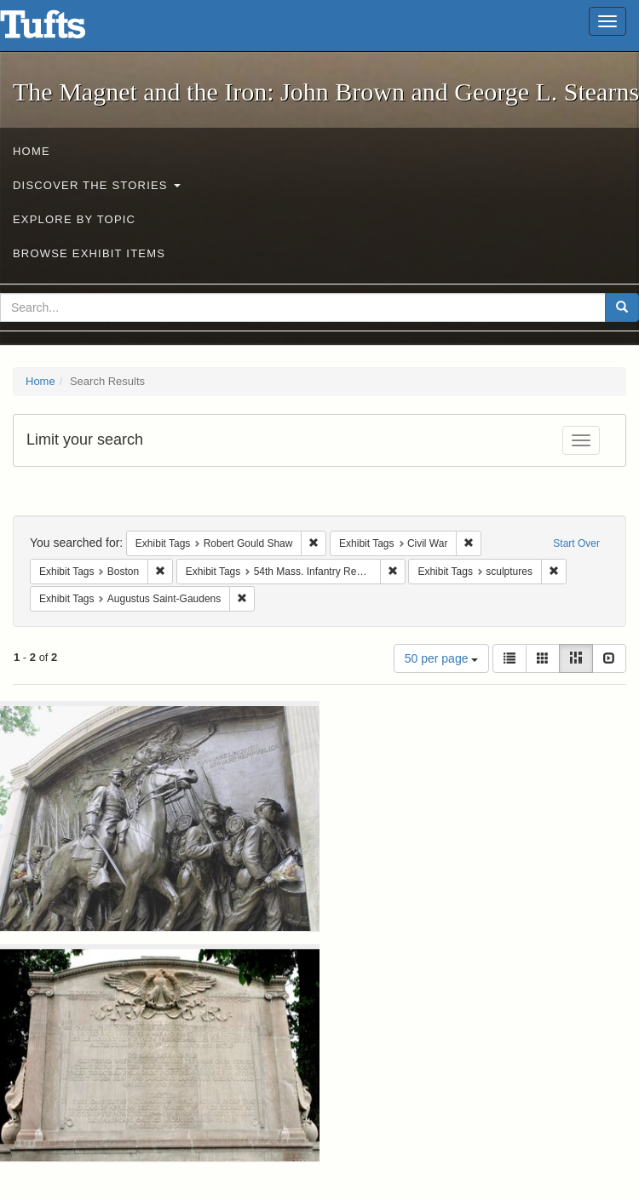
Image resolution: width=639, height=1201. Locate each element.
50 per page (442, 658)
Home (31, 151)
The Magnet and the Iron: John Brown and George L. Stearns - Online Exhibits (64, 30)
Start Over (576, 543)
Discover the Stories (97, 185)
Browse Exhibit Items (89, 253)
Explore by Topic (74, 219)
